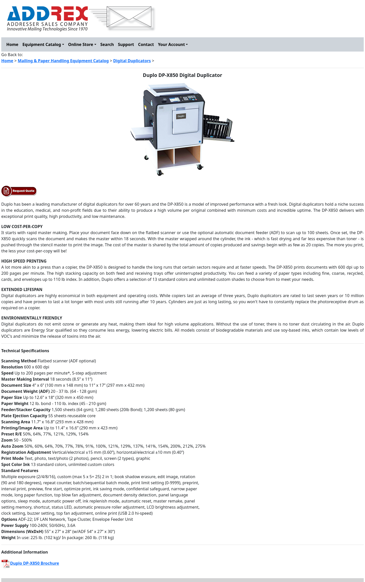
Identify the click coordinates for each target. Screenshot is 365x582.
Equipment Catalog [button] (41, 44)
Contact (146, 44)
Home (12, 44)
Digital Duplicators (132, 60)
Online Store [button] (80, 44)
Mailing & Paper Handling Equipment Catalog (63, 60)
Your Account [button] (171, 44)
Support (126, 44)
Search (107, 44)
